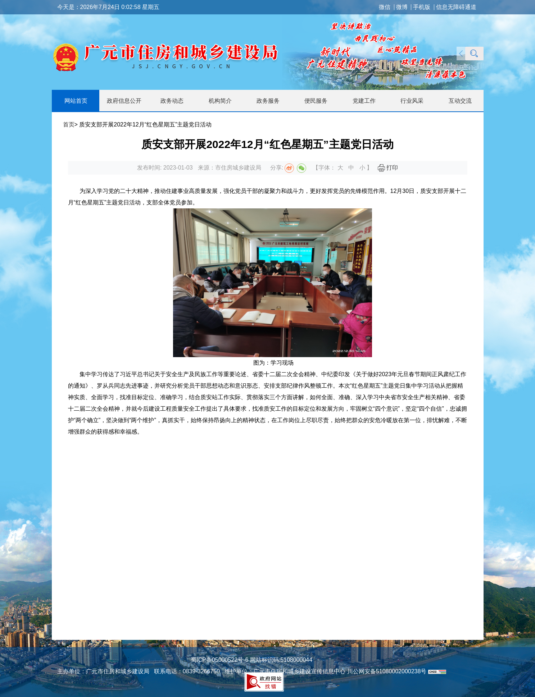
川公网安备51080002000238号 (387, 671)
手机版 (421, 7)
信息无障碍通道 (456, 7)
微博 (402, 7)
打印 (388, 168)
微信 (384, 7)
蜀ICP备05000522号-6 (219, 660)
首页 (68, 124)
